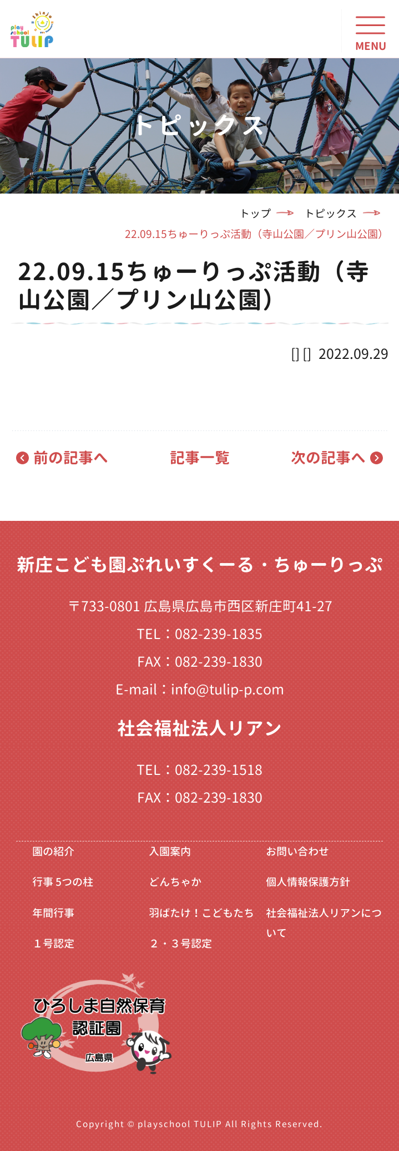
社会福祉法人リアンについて (324, 922)
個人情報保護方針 (308, 881)
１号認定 (53, 943)
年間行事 (53, 912)
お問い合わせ (297, 851)
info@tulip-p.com (227, 689)
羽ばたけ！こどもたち (201, 912)
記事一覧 (200, 457)
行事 (62, 881)
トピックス (330, 213)
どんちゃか (175, 881)
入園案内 (170, 851)
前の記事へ (70, 457)
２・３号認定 (180, 943)
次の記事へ (328, 457)
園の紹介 (53, 851)
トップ (255, 213)
